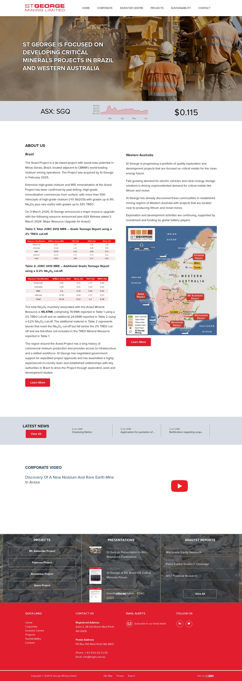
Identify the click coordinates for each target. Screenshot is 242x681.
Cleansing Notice (82, 432)
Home (86, 8)
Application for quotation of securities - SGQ (138, 432)
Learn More (37, 382)
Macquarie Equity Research (183, 552)
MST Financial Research (181, 576)
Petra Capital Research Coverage (187, 564)
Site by (205, 676)
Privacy (120, 676)
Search (131, 676)
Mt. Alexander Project (42, 551)
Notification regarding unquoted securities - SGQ (187, 432)
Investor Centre (131, 8)
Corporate (105, 8)
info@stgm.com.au (94, 656)
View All (36, 433)
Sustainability (181, 8)
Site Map (108, 676)
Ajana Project (42, 585)
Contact (204, 8)
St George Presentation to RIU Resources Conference (126, 554)
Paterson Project (42, 562)
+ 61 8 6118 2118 (96, 652)
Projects (157, 8)
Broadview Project (42, 574)
